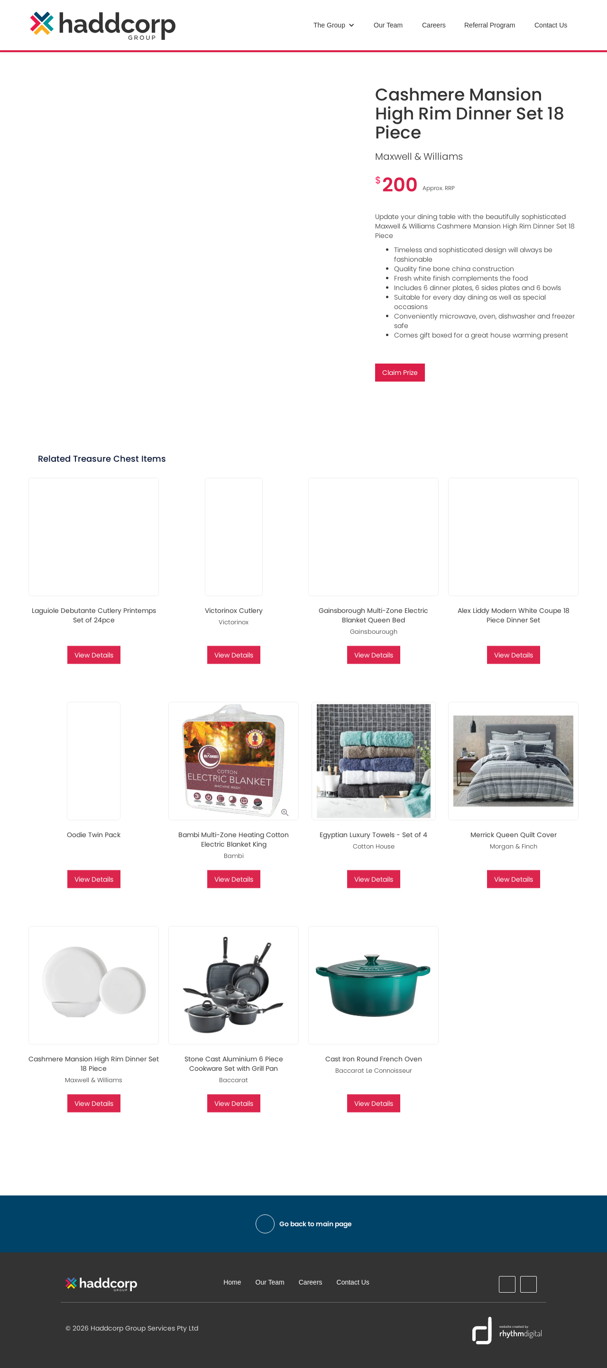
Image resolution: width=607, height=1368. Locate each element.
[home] (102, 26)
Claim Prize (400, 372)
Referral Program (489, 25)
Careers (434, 25)
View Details (93, 663)
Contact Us (550, 25)
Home (232, 1282)
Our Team (388, 25)
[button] (334, 25)
